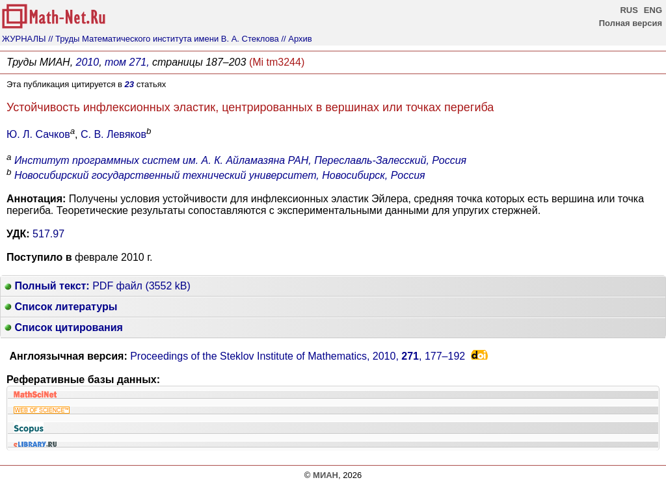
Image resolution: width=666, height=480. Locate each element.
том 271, (127, 62)
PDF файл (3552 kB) (98, 285)
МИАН (325, 475)
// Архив (296, 39)
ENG (653, 10)
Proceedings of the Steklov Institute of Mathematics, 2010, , (297, 356)
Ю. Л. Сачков (38, 134)
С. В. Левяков (113, 134)
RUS (628, 10)
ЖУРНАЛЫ (24, 39)
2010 (88, 62)
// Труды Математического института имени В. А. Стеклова (163, 39)
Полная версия (630, 23)
